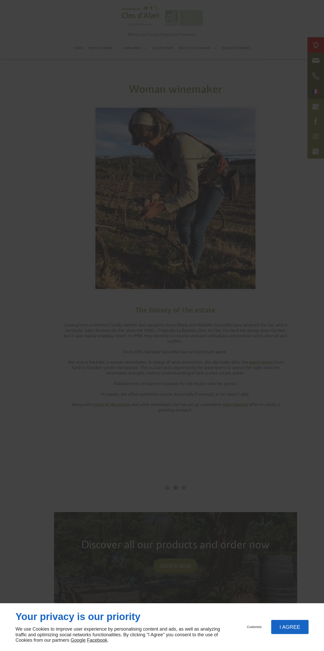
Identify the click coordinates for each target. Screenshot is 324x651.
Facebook (97, 640)
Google (78, 640)
